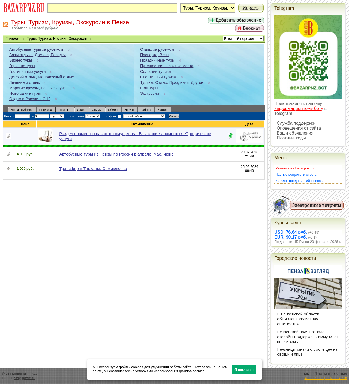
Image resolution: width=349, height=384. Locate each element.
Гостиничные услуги (27, 71)
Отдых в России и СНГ (29, 99)
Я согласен (244, 370)
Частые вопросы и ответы (296, 174)
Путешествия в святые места (166, 66)
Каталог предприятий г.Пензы (299, 181)
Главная (12, 38)
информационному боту (298, 108)
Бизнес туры (20, 60)
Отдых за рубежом (157, 49)
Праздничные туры (157, 60)
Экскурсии (149, 93)
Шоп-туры (149, 88)
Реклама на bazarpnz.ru (294, 168)
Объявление (142, 124)
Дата (249, 124)
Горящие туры (22, 66)
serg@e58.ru (24, 378)
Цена (25, 124)
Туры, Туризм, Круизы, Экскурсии (57, 38)
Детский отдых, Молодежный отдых (41, 77)
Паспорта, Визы (154, 55)
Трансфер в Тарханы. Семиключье (93, 168)
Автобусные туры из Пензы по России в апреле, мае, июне (116, 154)
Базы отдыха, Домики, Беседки (37, 55)
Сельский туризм (155, 71)
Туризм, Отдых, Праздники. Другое (171, 82)
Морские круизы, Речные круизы (38, 88)
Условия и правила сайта (325, 378)
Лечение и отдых (24, 82)
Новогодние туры (25, 93)
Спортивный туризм (158, 77)
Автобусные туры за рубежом (36, 49)
